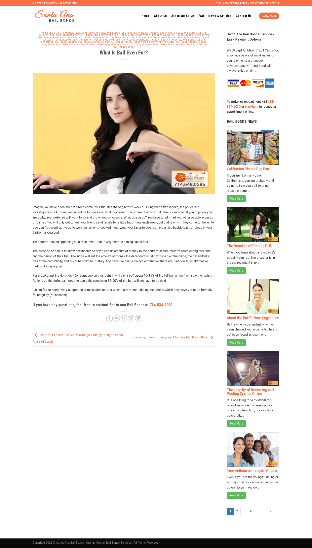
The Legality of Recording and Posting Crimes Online (250, 392)
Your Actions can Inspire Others (252, 471)
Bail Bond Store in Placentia (163, 40)
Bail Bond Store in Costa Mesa (163, 33)
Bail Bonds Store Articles (63, 44)
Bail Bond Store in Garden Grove (150, 35)
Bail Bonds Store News (95, 44)
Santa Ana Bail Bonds (181, 44)
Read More (236, 198)
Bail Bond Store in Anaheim (58, 33)
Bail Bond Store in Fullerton (111, 35)
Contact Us (244, 16)
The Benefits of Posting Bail (249, 246)
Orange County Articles (125, 44)
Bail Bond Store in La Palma (96, 37)
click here (251, 107)
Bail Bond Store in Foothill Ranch (71, 35)
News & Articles (219, 16)
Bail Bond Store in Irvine (62, 37)
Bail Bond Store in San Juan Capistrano (79, 42)
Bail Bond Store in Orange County (123, 40)
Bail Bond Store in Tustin (158, 42)
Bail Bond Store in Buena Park (124, 33)
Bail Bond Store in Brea (90, 33)
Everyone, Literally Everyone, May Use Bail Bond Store (173, 337)
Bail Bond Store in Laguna (130, 37)
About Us (160, 16)
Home (145, 16)
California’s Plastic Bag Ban (248, 169)
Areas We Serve (182, 16)
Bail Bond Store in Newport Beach (81, 40)
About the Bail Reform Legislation (253, 318)
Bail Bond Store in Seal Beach (123, 42)
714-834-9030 (161, 304)
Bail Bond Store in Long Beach (166, 37)
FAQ (201, 16)
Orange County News (153, 44)
